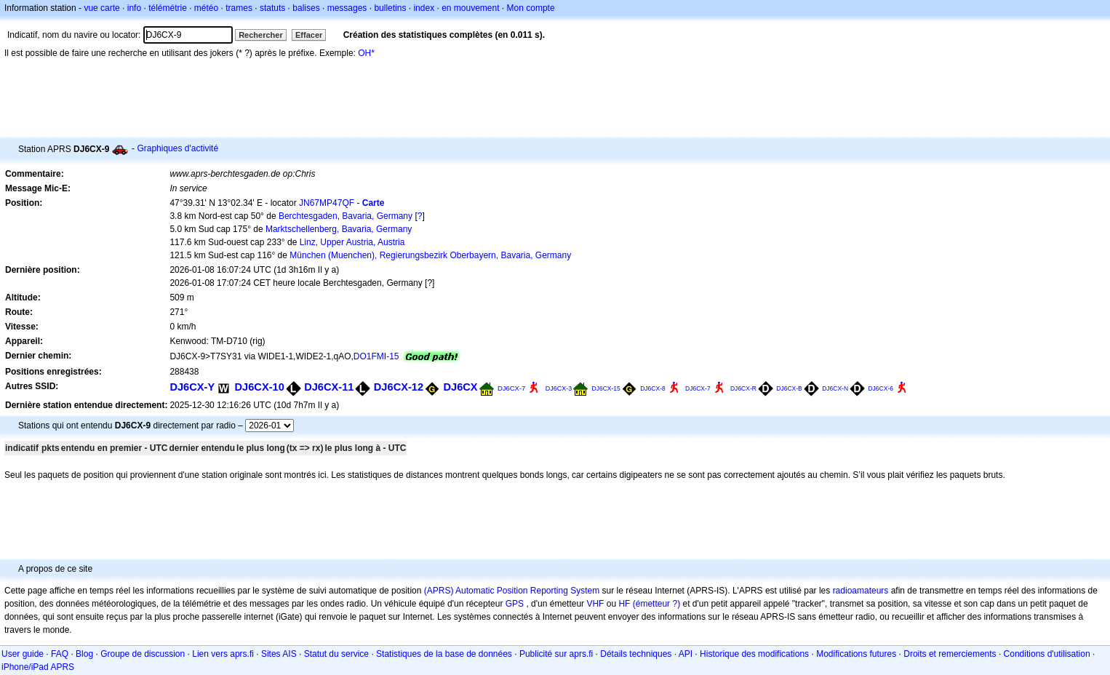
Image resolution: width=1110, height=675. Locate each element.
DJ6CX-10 (259, 387)
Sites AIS (279, 654)
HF (624, 604)
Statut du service (336, 654)
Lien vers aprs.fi (223, 654)
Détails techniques (635, 654)
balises (305, 8)
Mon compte (531, 8)
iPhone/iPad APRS (37, 667)
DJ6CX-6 (880, 388)
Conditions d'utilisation (1047, 654)
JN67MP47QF (326, 203)
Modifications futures (856, 654)
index (423, 8)
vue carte (101, 8)
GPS (515, 604)
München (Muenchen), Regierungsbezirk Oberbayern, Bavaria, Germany (430, 255)
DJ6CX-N (835, 388)
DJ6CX (460, 387)
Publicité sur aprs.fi (556, 654)
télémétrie (167, 8)
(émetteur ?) (656, 604)
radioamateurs (861, 591)
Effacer (308, 35)
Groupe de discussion (142, 654)
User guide (22, 654)
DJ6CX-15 (606, 388)
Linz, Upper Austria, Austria (352, 242)
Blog (84, 654)
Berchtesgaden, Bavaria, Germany (345, 216)
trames (238, 8)
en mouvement (470, 8)
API (685, 654)
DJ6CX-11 (329, 387)
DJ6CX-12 (398, 387)
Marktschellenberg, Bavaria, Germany (338, 229)
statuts (272, 8)
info (134, 8)
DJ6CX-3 (559, 388)
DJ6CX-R (743, 388)
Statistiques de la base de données (444, 654)
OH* (366, 53)
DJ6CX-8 (653, 388)
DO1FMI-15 (376, 356)
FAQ (59, 654)
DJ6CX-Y (192, 387)
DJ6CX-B (789, 388)
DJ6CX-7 (511, 388)
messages (347, 8)
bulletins (390, 8)
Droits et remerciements (949, 654)
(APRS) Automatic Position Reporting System (511, 591)
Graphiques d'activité (177, 148)
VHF (595, 604)
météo (206, 8)
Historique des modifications (754, 654)
